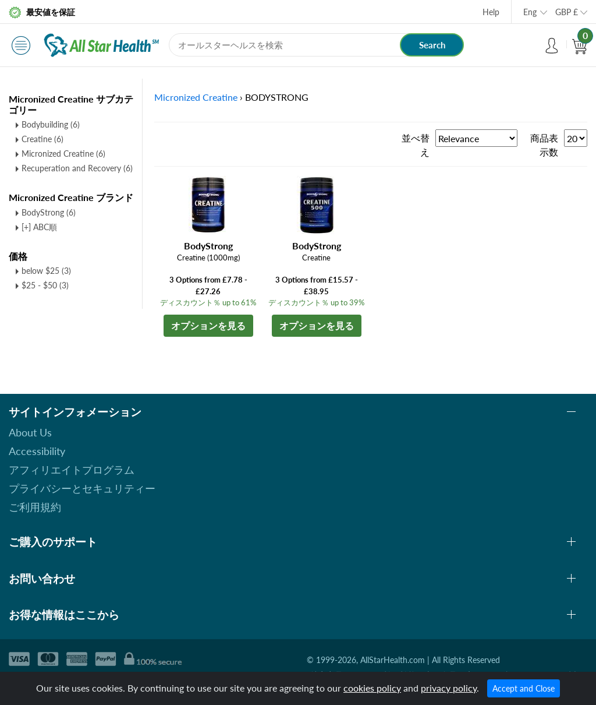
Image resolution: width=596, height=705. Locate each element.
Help (491, 12)
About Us (30, 432)
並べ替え (416, 144)
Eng (530, 12)
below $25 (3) (46, 271)
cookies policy (372, 687)
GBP (566, 12)
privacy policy (449, 687)
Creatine (42, 139)
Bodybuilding (51, 124)
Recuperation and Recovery (77, 168)
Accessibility (37, 451)
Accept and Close (523, 688)
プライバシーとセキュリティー (82, 488)
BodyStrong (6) (49, 212)
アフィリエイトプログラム (71, 469)
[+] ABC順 (39, 227)
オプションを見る (208, 325)
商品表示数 (544, 144)
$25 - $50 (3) (45, 285)
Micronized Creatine (63, 153)
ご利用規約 (35, 506)
